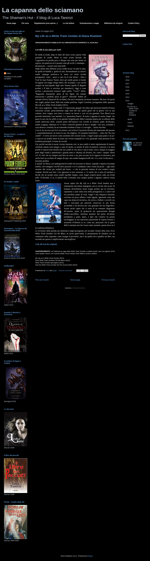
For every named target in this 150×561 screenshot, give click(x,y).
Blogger (90, 556)
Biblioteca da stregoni (113, 23)
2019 (128, 77)
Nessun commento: (66, 270)
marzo (130, 123)
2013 (128, 97)
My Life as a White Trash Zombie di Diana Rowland (68, 36)
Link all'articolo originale (46, 244)
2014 (128, 94)
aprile (130, 119)
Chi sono (25, 23)
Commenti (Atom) (78, 288)
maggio (131, 104)
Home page (11, 23)
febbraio (131, 126)
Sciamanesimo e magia (89, 23)
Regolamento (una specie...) (46, 23)
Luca (8, 73)
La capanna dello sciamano (42, 10)
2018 (128, 80)
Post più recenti (42, 280)
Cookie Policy (134, 23)
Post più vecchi (108, 280)
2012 (128, 101)
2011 (128, 130)
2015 (128, 90)
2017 (128, 84)
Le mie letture (68, 23)
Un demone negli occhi (137, 144)
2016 (128, 87)
